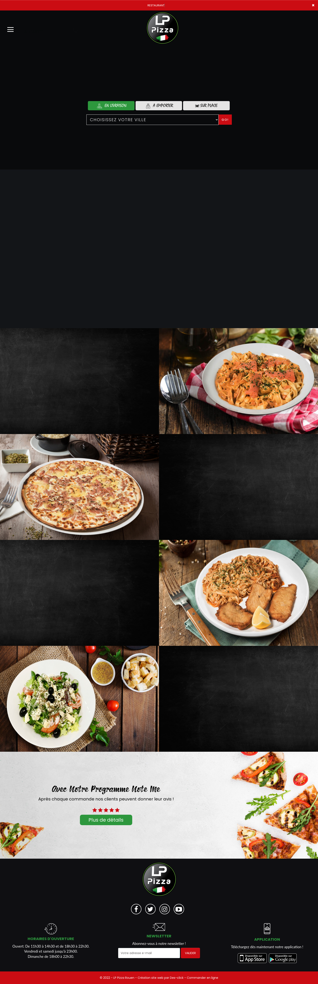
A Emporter (159, 106)
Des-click (176, 978)
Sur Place (206, 105)
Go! (225, 120)
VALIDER (190, 953)
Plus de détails (105, 820)
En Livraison (111, 106)
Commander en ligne (202, 978)
